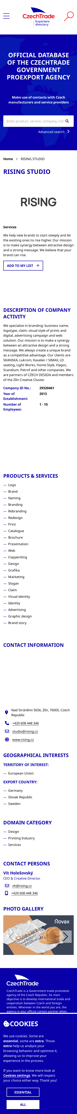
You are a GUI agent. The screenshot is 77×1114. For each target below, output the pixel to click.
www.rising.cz (23, 739)
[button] (65, 936)
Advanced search (54, 132)
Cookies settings (16, 1075)
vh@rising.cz (22, 885)
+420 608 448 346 (25, 723)
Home (8, 159)
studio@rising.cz (25, 731)
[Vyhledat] (69, 16)
